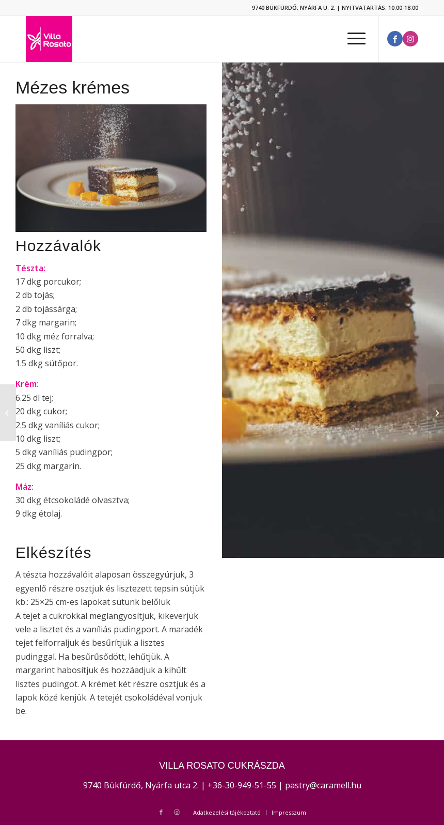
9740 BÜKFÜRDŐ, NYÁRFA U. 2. (293, 7)
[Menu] (351, 38)
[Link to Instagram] (410, 38)
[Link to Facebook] (395, 38)
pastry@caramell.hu (323, 785)
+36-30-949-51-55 (242, 785)
